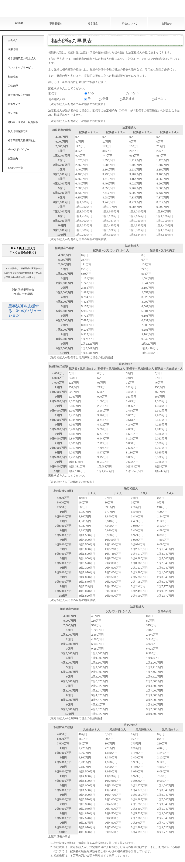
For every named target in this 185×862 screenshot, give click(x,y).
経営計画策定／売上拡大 (22, 58)
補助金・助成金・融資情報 (23, 122)
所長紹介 (13, 40)
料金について (129, 23)
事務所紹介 (55, 23)
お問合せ (167, 23)
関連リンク (14, 104)
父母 (103, 99)
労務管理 (13, 85)
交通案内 (13, 158)
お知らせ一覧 (15, 167)
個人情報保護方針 (18, 131)
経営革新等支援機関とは (22, 140)
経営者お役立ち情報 (19, 94)
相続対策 (13, 76)
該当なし (159, 99)
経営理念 (93, 23)
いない (132, 93)
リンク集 (13, 113)
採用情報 (13, 49)
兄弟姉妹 (127, 99)
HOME (19, 23)
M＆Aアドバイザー (18, 149)
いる (89, 93)
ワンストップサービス (20, 67)
